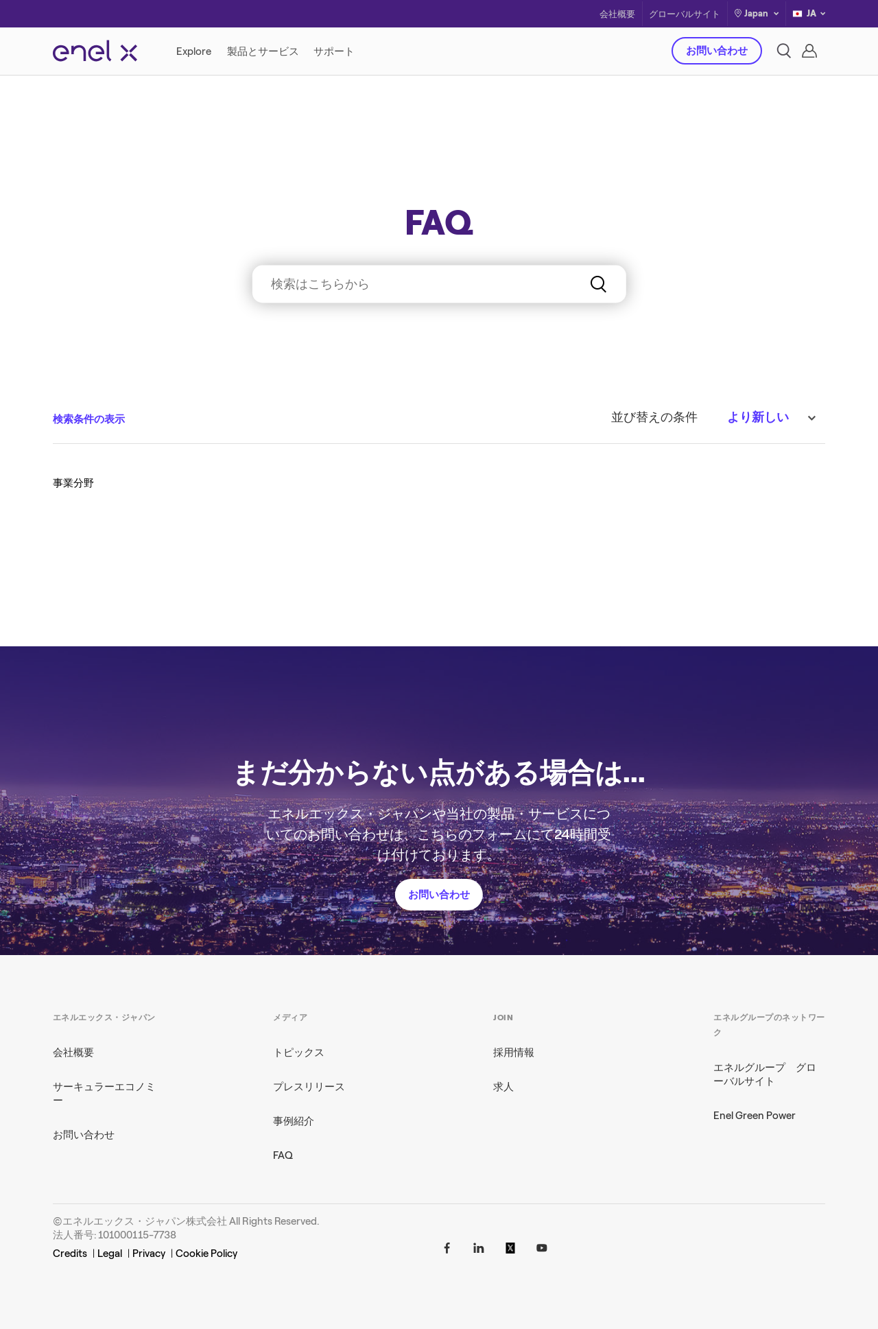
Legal (109, 1253)
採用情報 (513, 1052)
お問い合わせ (717, 51)
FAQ (283, 1155)
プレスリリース (309, 1087)
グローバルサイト (684, 14)
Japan (756, 13)
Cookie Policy (206, 1253)
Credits (70, 1253)
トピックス (298, 1052)
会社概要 (617, 14)
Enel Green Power (754, 1115)
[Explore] (194, 51)
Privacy (148, 1253)
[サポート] (334, 51)
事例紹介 (293, 1121)
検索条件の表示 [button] (89, 419)
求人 (503, 1087)
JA (808, 13)
